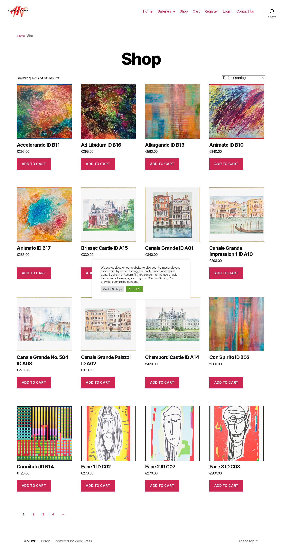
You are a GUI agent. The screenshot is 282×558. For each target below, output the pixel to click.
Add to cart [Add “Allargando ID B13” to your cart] (162, 170)
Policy (46, 547)
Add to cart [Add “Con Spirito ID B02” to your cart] (226, 388)
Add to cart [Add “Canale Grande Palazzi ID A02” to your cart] (98, 388)
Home (148, 14)
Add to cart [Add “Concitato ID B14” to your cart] (34, 491)
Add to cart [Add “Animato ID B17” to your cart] (34, 279)
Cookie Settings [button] (112, 289)
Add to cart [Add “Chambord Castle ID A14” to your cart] (162, 388)
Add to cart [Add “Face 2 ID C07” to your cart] (162, 491)
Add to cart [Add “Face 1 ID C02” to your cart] (98, 491)
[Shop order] (243, 83)
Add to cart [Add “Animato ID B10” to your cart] (226, 170)
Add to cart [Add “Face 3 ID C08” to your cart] (226, 491)
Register (211, 14)
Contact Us (245, 14)
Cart (196, 14)
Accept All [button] (134, 289)
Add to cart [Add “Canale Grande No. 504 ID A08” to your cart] (34, 388)
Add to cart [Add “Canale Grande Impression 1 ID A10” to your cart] (226, 279)
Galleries (164, 14)
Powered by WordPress (74, 547)
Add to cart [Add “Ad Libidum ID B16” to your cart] (98, 170)
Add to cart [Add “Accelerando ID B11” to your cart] (34, 170)
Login (227, 14)
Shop (184, 14)
